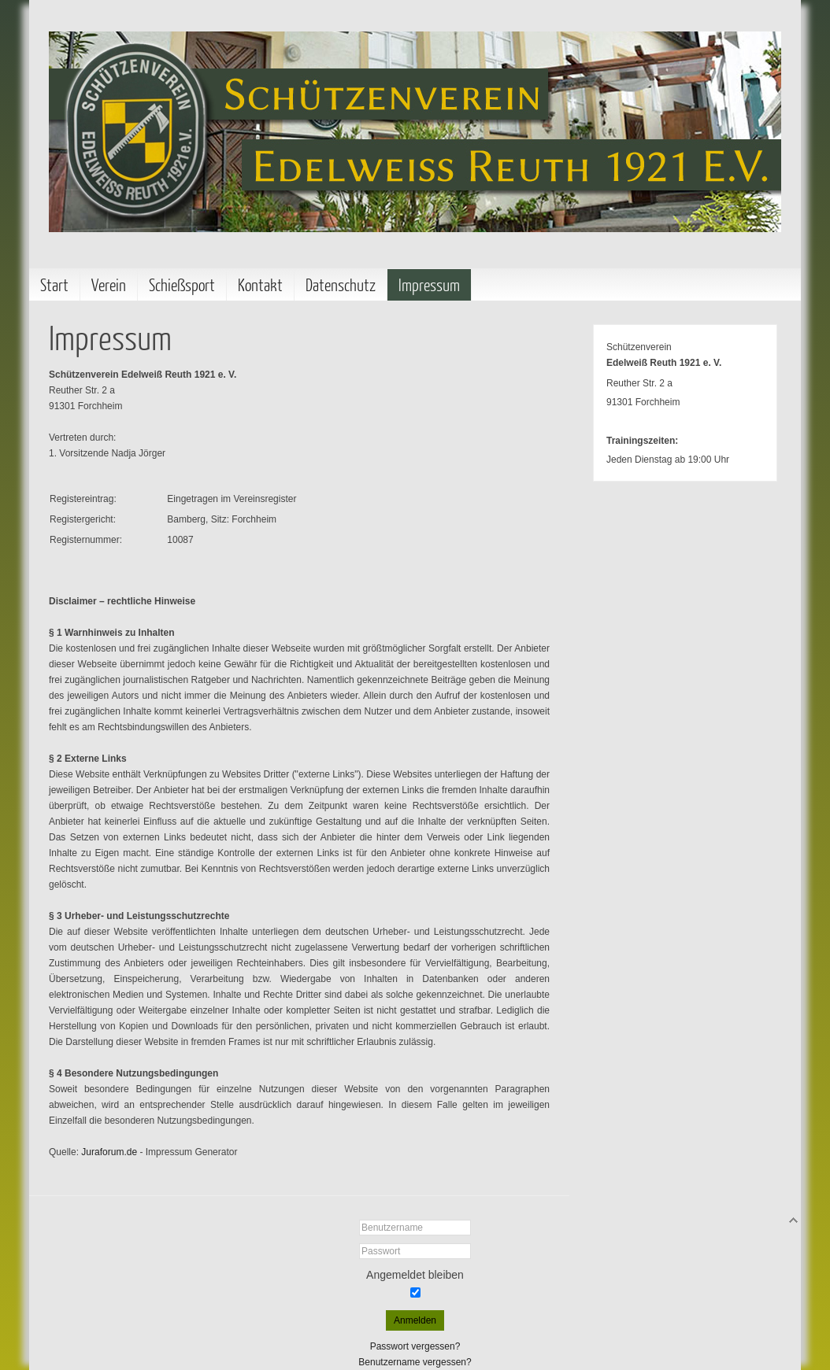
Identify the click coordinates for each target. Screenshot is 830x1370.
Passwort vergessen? (415, 1346)
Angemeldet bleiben (415, 1274)
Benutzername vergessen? (414, 1362)
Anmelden (415, 1320)
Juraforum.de (109, 1152)
